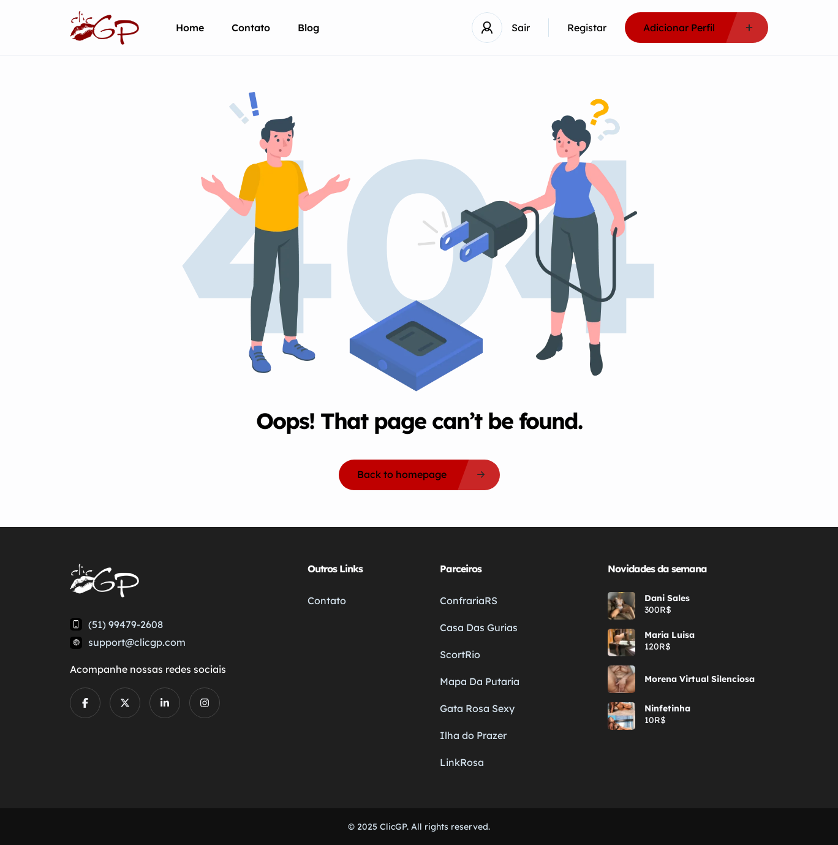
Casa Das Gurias (479, 627)
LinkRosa (462, 762)
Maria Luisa (669, 635)
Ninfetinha (667, 708)
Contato (251, 27)
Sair (520, 27)
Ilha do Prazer (473, 735)
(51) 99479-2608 (125, 624)
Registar (586, 27)
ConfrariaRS (468, 600)
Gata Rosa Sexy (477, 708)
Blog (309, 27)
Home (190, 27)
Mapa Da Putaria (479, 681)
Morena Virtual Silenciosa (699, 679)
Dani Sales (667, 598)
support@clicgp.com (137, 642)
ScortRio (460, 654)
